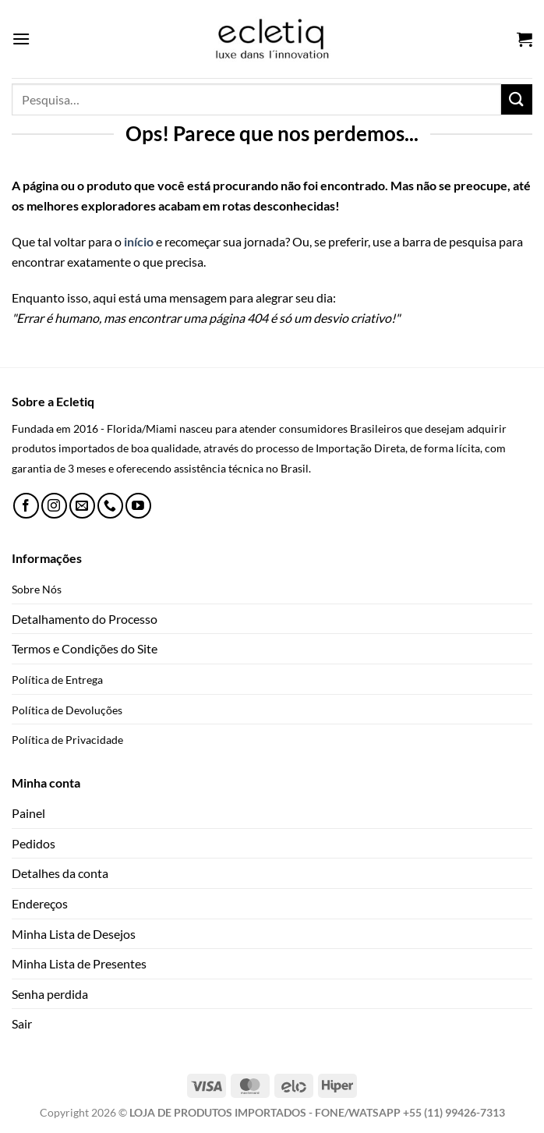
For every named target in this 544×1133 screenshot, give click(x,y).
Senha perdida (50, 993)
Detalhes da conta (60, 873)
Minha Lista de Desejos (74, 933)
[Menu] (21, 38)
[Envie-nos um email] (82, 506)
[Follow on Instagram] (54, 506)
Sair (22, 1023)
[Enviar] (516, 99)
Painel (28, 812)
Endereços (40, 903)
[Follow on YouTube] (138, 506)
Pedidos (33, 843)
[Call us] (110, 506)
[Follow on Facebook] (26, 506)
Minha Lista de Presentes (79, 963)
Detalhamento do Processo (84, 618)
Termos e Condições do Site (84, 648)
